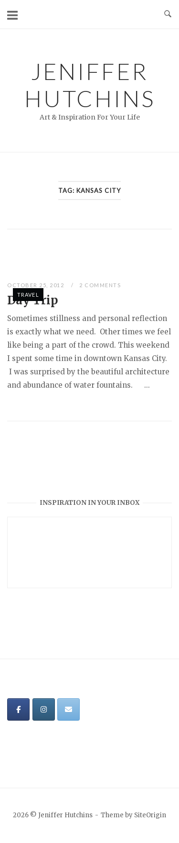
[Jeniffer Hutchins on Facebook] (18, 709)
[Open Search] (168, 14)
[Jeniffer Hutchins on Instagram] (43, 709)
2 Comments (100, 285)
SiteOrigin (150, 815)
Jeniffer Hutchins (89, 85)
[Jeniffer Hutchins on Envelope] (68, 709)
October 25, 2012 (36, 285)
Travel (28, 294)
